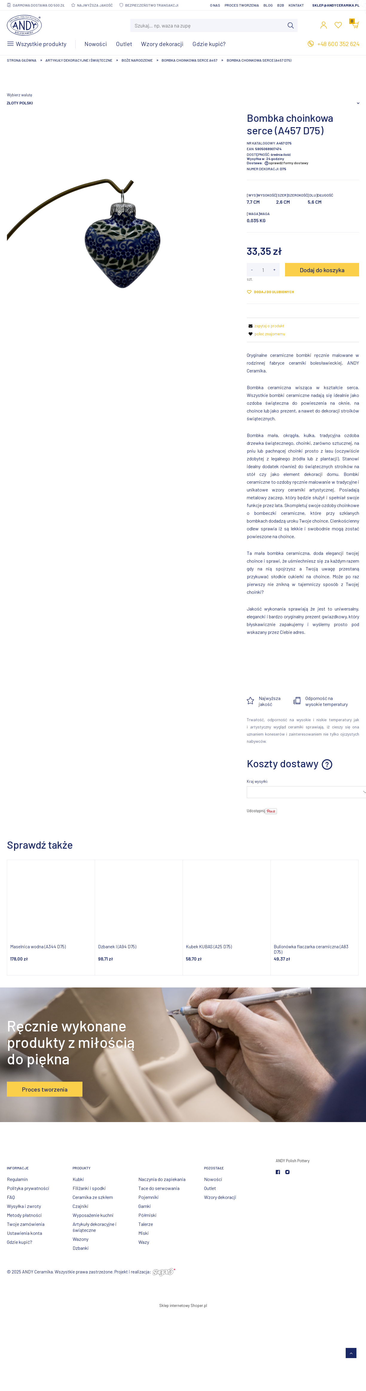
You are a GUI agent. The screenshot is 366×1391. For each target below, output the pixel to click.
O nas (215, 5)
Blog (268, 5)
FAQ (11, 1197)
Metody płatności (24, 1215)
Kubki (78, 1179)
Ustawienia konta (24, 1233)
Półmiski (147, 1215)
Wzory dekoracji (220, 1197)
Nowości (213, 1179)
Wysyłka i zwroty (24, 1206)
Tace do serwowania (159, 1188)
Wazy (143, 1242)
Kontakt (296, 5)
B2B (280, 5)
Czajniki (80, 1206)
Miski (143, 1233)
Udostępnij (256, 810)
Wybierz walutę (19, 95)
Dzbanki (81, 1248)
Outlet (210, 1188)
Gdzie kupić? (19, 1242)
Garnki (144, 1206)
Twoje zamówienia (26, 1224)
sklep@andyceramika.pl (335, 5)
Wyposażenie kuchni (93, 1215)
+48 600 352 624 (338, 43)
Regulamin (17, 1179)
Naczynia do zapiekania (162, 1179)
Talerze (145, 1224)
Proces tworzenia (242, 5)
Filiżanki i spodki (89, 1188)
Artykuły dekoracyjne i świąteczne (95, 1227)
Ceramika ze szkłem (93, 1197)
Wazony (80, 1239)
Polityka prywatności (28, 1188)
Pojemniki (148, 1197)
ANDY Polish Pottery (293, 1160)
